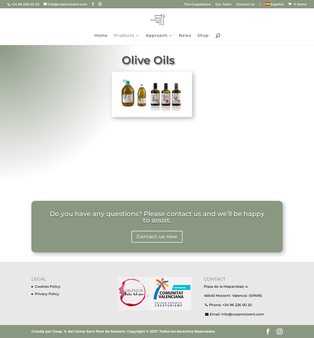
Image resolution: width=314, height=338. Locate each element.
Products (124, 36)
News (185, 36)
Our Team (223, 4)
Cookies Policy (47, 286)
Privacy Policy (47, 294)
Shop (203, 36)
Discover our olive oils (152, 127)
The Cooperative (197, 4)
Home (101, 36)
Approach (157, 36)
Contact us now (157, 232)
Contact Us (245, 4)
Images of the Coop (157, 176)
